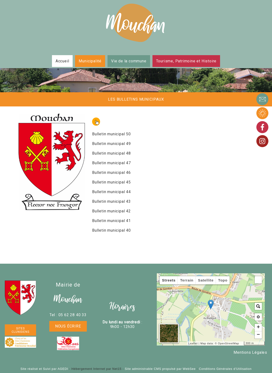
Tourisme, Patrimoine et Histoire (186, 61)
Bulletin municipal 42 (111, 211)
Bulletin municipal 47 (111, 163)
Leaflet (193, 343)
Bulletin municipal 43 (111, 201)
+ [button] (258, 327)
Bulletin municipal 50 (111, 134)
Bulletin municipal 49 (111, 143)
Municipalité (90, 61)
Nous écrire (68, 326)
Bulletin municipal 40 (111, 230)
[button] (258, 279)
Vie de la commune (128, 61)
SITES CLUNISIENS (20, 330)
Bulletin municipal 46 (111, 172)
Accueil (62, 61)
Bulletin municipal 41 (111, 220)
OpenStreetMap (228, 343)
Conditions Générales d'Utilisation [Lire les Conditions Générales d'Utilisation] (225, 369)
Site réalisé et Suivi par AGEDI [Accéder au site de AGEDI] (44, 369)
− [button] (258, 335)
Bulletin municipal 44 (111, 192)
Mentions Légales (250, 352)
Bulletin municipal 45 (111, 182)
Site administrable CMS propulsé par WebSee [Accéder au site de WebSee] (160, 369)
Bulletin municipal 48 (111, 153)
